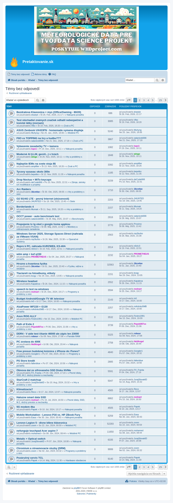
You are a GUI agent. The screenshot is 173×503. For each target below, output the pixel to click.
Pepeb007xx (37, 327)
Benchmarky (78, 219)
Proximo (35, 227)
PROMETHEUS (38, 257)
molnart (35, 292)
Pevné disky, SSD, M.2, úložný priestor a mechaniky (49, 374)
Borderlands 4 (25, 206)
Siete (72, 201)
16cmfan (35, 192)
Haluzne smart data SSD (31, 397)
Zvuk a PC (69, 125)
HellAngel (36, 344)
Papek (34, 409)
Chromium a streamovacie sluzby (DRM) (41, 448)
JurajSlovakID (37, 382)
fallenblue (35, 363)
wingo (34, 157)
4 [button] (148, 100)
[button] (129, 100)
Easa (33, 417)
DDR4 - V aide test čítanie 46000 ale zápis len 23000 (48, 333)
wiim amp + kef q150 (29, 254)
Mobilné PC (73, 133)
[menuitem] (18, 74)
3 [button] (144, 100)
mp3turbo (35, 239)
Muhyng (35, 133)
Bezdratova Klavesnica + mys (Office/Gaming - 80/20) (49, 112)
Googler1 (35, 354)
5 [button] (152, 100)
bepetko (35, 174)
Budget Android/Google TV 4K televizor (40, 298)
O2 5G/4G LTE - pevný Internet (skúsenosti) (43, 198)
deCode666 (36, 182)
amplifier (35, 166)
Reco (33, 392)
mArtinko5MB (37, 309)
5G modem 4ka (26, 406)
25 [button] (160, 100)
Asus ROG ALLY (26, 316)
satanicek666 (37, 141)
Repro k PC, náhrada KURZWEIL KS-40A (41, 246)
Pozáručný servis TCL (30, 457)
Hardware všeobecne (76, 460)
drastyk (34, 115)
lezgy (33, 276)
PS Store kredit (26, 360)
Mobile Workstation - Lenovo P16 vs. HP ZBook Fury (48, 414)
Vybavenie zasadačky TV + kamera (37, 146)
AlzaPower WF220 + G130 (32, 306)
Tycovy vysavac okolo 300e (33, 171)
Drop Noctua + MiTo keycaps (34, 179)
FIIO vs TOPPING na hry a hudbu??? (39, 138)
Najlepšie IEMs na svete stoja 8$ (36, 163)
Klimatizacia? (25, 389)
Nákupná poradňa (75, 115)
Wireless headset (27, 281)
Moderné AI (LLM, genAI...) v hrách (37, 154)
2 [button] (139, 100)
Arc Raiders (24, 189)
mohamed (36, 433)
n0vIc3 (34, 249)
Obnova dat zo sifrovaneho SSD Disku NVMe (44, 370)
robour (34, 336)
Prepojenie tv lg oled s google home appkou (43, 224)
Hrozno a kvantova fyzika (32, 263)
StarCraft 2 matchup (29, 379)
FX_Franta (36, 373)
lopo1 (34, 149)
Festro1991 (36, 319)
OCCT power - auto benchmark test (38, 216)
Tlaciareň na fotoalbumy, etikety (36, 273)
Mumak (34, 209)
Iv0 (32, 301)
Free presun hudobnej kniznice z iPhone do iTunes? (48, 351)
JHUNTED (36, 201)
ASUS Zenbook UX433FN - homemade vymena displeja (50, 130)
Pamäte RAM (73, 336)
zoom (33, 425)
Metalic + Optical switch (31, 438)
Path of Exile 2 (25, 324)
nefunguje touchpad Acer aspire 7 (37, 430)
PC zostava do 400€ (28, 341)
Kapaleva (35, 284)
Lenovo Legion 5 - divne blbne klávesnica (42, 422)
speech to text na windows (33, 289)
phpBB (77, 488)
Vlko (33, 125)
